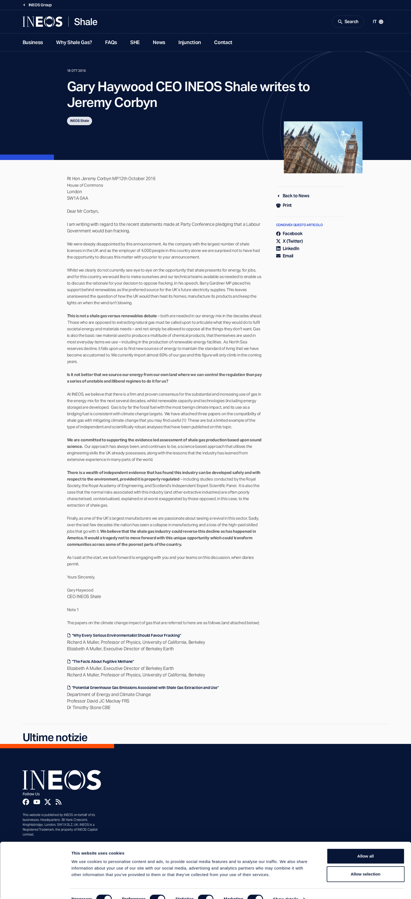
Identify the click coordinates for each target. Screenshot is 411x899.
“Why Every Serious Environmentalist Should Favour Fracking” (126, 636)
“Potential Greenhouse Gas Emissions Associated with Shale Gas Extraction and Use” (145, 688)
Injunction (189, 43)
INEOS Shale (79, 121)
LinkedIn (287, 249)
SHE (135, 43)
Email (285, 256)
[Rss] (58, 802)
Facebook (289, 234)
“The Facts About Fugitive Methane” (103, 662)
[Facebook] (26, 802)
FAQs (111, 43)
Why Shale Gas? (74, 43)
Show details (286, 888)
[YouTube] (37, 802)
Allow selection (365, 863)
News (159, 43)
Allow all (365, 845)
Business (33, 43)
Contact (223, 43)
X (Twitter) (289, 241)
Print (284, 206)
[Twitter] (47, 802)
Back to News (292, 196)
